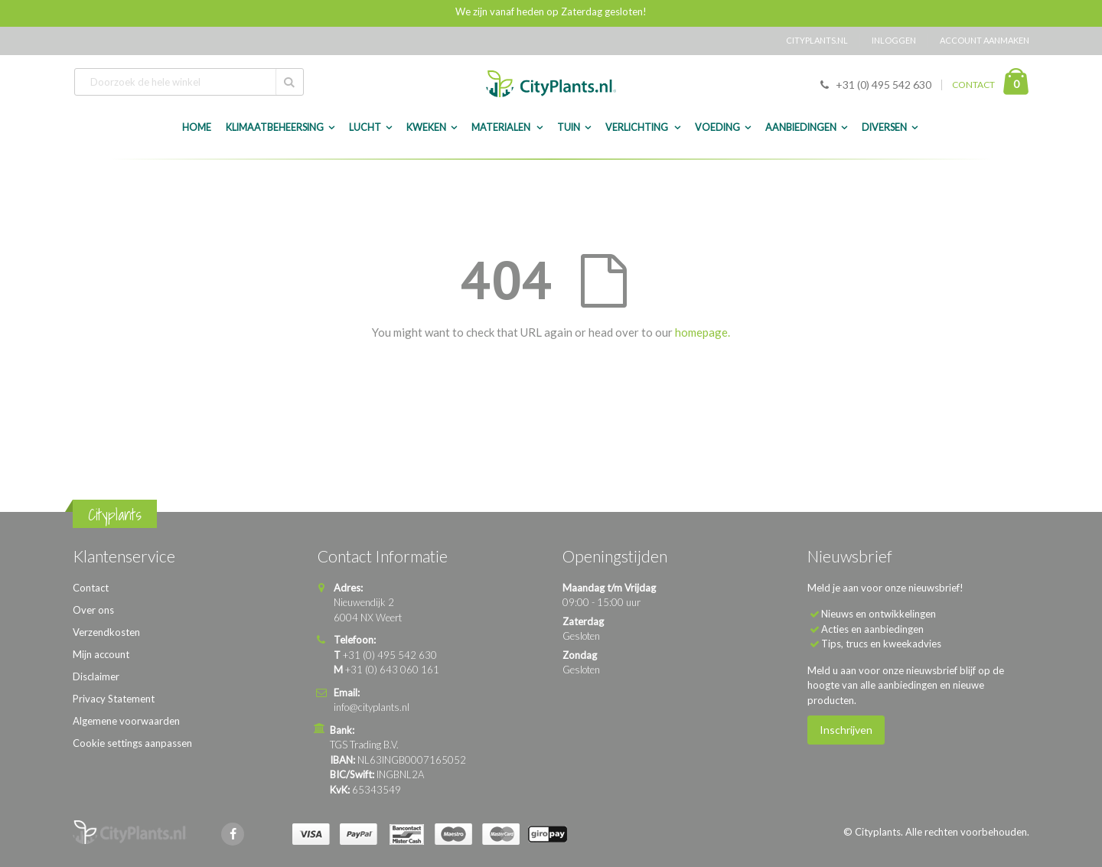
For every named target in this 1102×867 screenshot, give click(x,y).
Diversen (884, 127)
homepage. (702, 332)
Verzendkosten (106, 632)
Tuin (568, 127)
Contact (91, 588)
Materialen (501, 127)
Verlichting (637, 127)
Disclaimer (96, 676)
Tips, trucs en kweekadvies (881, 643)
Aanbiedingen (800, 127)
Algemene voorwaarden (126, 721)
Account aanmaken (984, 40)
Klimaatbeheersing (275, 127)
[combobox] (189, 82)
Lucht (365, 127)
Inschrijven (846, 729)
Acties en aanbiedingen (872, 629)
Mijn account (101, 654)
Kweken (426, 127)
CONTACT (973, 84)
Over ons (93, 610)
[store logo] (551, 83)
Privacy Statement (114, 699)
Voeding (717, 127)
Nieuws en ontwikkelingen (878, 614)
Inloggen (894, 40)
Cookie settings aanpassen (132, 743)
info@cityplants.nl (371, 707)
